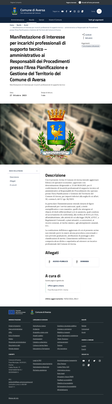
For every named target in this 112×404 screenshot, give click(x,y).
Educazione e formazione (41, 348)
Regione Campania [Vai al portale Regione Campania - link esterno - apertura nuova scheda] (15, 2)
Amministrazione (17, 19)
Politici (11, 339)
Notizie (84, 326)
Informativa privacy (63, 370)
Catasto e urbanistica (40, 342)
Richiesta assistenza (40, 370)
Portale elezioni (14, 348)
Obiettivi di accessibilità (65, 383)
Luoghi (84, 346)
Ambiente (36, 329)
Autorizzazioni (37, 339)
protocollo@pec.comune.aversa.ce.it (21, 382)
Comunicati (85, 329)
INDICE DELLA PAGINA (23, 171)
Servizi (41, 19)
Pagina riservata (71, 2)
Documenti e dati (14, 345)
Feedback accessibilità (64, 380)
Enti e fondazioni (14, 335)
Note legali (61, 373)
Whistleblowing (62, 389)
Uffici (10, 332)
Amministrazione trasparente (67, 360)
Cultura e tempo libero (40, 345)
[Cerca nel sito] (99, 11)
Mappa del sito (13, 398)
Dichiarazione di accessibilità (66, 386)
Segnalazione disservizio (41, 367)
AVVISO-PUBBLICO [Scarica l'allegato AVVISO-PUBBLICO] (60, 261)
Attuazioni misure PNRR (65, 376)
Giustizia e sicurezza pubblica (66, 326)
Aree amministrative (15, 329)
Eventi (84, 349)
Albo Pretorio (61, 363)
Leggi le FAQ (37, 360)
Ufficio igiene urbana (56, 285)
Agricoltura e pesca (39, 326)
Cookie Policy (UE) (63, 367)
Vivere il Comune (55, 19)
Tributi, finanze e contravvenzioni (62, 340)
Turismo (59, 345)
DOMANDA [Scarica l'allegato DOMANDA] (84, 261)
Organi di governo (14, 326)
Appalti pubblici (38, 335)
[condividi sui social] (86, 34)
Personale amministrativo (17, 342)
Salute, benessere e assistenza (67, 335)
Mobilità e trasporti (63, 332)
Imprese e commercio (64, 329)
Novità (31, 19)
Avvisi (84, 332)
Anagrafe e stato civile (40, 332)
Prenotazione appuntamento (42, 363)
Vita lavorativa (62, 348)
